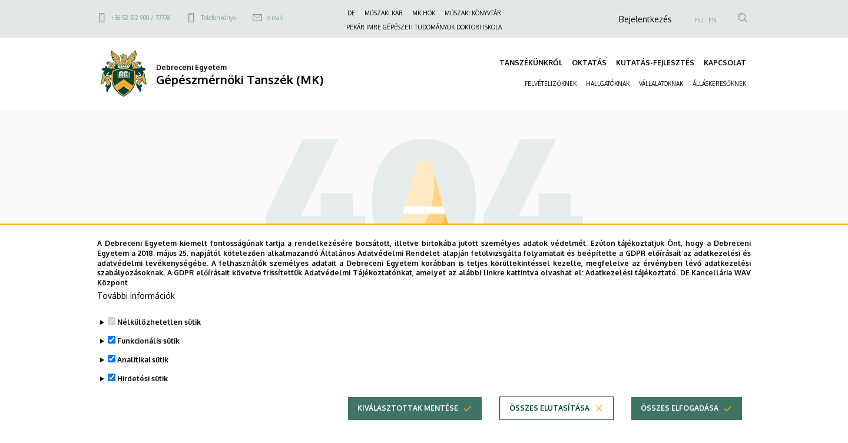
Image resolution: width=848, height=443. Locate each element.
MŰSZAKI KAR (384, 12)
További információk (136, 309)
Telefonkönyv (218, 17)
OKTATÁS (589, 62)
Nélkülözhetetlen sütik (159, 335)
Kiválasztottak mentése (407, 421)
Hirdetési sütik (142, 392)
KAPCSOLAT (725, 62)
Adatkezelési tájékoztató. (631, 286)
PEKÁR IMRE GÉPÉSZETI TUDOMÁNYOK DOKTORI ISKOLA (424, 27)
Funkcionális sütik (148, 354)
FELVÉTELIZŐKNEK (551, 83)
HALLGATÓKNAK (608, 83)
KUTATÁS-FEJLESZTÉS (655, 62)
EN (712, 20)
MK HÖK (423, 12)
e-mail (275, 17)
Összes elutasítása (549, 421)
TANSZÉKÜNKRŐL (530, 62)
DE (351, 12)
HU (699, 20)
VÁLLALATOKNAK (661, 83)
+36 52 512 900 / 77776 (140, 17)
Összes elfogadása (679, 421)
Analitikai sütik (142, 373)
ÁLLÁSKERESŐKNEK (719, 83)
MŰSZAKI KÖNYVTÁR (473, 12)
